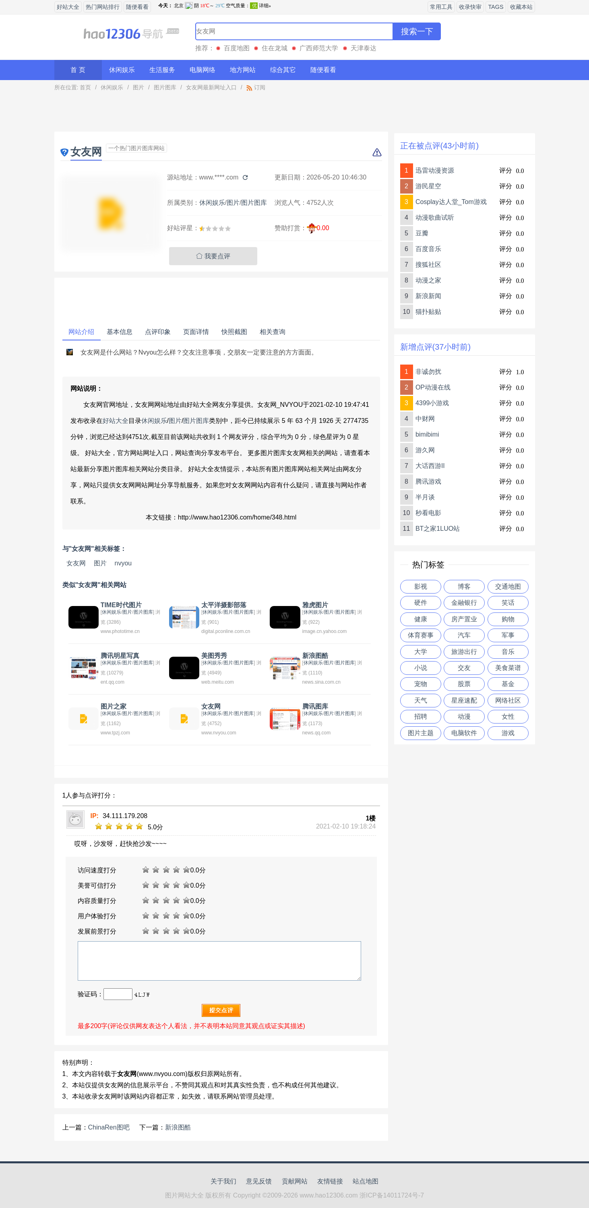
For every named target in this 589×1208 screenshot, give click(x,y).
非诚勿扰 (428, 371)
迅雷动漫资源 (434, 170)
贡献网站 (295, 1181)
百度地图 (237, 48)
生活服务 (162, 69)
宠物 (420, 683)
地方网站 (243, 69)
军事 (508, 635)
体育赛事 (421, 635)
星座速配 (464, 700)
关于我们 (223, 1181)
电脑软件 (464, 733)
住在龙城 (274, 48)
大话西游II (430, 465)
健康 (420, 619)
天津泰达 (363, 48)
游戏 (508, 733)
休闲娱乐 (122, 69)
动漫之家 (428, 280)
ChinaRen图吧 (109, 1127)
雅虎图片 (315, 605)
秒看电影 (428, 512)
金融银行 (464, 602)
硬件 (420, 602)
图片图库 (165, 87)
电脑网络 (202, 69)
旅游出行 (464, 651)
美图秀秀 (214, 655)
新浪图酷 (315, 655)
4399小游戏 (432, 403)
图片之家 (113, 706)
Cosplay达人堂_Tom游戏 (451, 201)
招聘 (420, 716)
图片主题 (421, 733)
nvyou (123, 563)
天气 (420, 700)
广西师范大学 (319, 48)
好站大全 (68, 7)
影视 (420, 586)
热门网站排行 (103, 7)
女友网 (76, 563)
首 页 (77, 69)
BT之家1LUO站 (437, 528)
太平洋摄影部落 (223, 605)
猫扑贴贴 (428, 311)
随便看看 (137, 7)
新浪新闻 (428, 296)
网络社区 (508, 700)
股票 (464, 683)
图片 (138, 87)
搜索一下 (417, 31)
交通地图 (508, 586)
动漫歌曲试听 (434, 217)
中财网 (425, 418)
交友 (464, 667)
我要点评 (213, 256)
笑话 (508, 602)
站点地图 (365, 1181)
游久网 (425, 450)
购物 (508, 619)
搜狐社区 (428, 264)
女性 (508, 716)
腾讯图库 (315, 706)
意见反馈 (259, 1181)
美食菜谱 (508, 667)
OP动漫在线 (433, 387)
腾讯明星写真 (120, 655)
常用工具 (441, 7)
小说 (420, 667)
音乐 (508, 651)
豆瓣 (421, 233)
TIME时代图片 (121, 605)
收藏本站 (521, 7)
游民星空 (428, 186)
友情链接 (330, 1181)
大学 (420, 651)
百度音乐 (428, 248)
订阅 (255, 87)
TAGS (495, 7)
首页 (85, 87)
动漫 (464, 716)
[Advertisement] (221, 113)
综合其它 (283, 69)
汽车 (464, 635)
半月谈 (425, 497)
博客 (464, 586)
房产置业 (464, 619)
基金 (508, 683)
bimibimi (427, 434)
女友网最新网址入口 (211, 87)
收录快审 (470, 7)
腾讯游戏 (428, 481)
